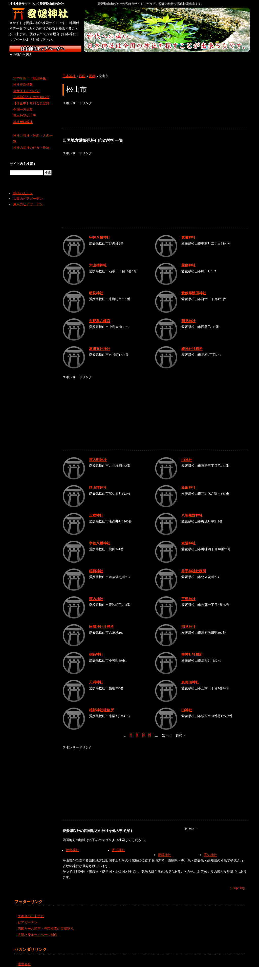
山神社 (186, 454)
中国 (155, 58)
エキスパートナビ (31, 910)
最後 (181, 730)
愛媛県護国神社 (193, 287)
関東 (75, 58)
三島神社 (188, 593)
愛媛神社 (164, 849)
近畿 (129, 58)
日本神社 (69, 70)
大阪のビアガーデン (28, 193)
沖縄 (236, 58)
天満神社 (96, 677)
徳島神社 (72, 844)
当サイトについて (26, 85)
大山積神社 (98, 260)
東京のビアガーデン (28, 199)
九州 (208, 58)
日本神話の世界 (24, 110)
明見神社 (96, 287)
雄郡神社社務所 (101, 704)
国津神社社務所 (101, 621)
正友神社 (96, 510)
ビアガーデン (27, 917)
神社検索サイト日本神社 (45, 49)
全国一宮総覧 (23, 104)
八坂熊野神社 (192, 510)
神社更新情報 (23, 79)
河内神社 (96, 593)
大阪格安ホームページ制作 (37, 929)
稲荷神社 (96, 565)
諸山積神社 (98, 482)
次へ (166, 730)
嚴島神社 (188, 260)
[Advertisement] (154, 111)
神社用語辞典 (23, 116)
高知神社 (210, 849)
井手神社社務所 (193, 565)
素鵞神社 (188, 232)
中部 (102, 58)
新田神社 (188, 482)
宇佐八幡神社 (99, 232)
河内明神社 (98, 454)
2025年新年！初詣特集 (29, 73)
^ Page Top (237, 882)
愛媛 (92, 70)
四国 (182, 58)
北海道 (22, 58)
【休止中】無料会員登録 (31, 98)
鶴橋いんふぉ (23, 187)
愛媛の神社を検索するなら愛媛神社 (45, 14)
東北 (49, 58)
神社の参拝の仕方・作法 (31, 142)
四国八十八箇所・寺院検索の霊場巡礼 (46, 923)
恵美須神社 (190, 677)
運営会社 (24, 958)
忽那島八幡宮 (99, 315)
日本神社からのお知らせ (31, 91)
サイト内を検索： (23, 158)
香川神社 (118, 844)
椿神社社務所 (192, 343)
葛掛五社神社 (99, 343)
